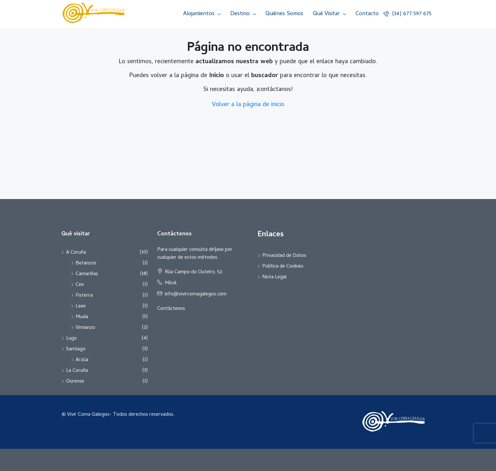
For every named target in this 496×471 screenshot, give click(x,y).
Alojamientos (198, 14)
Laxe (81, 306)
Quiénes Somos (284, 14)
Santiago (75, 349)
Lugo (71, 339)
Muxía (82, 317)
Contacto (367, 14)
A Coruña (76, 253)
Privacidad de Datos (284, 256)
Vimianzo (85, 328)
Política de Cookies (282, 267)
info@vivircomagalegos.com (195, 294)
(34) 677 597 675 (407, 14)
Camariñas (87, 274)
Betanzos (86, 263)
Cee (80, 285)
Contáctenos (171, 309)
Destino (240, 14)
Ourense (75, 381)
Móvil (171, 283)
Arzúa (82, 360)
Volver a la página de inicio (248, 105)
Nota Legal (274, 277)
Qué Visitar (326, 14)
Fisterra (84, 296)
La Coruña (77, 371)
